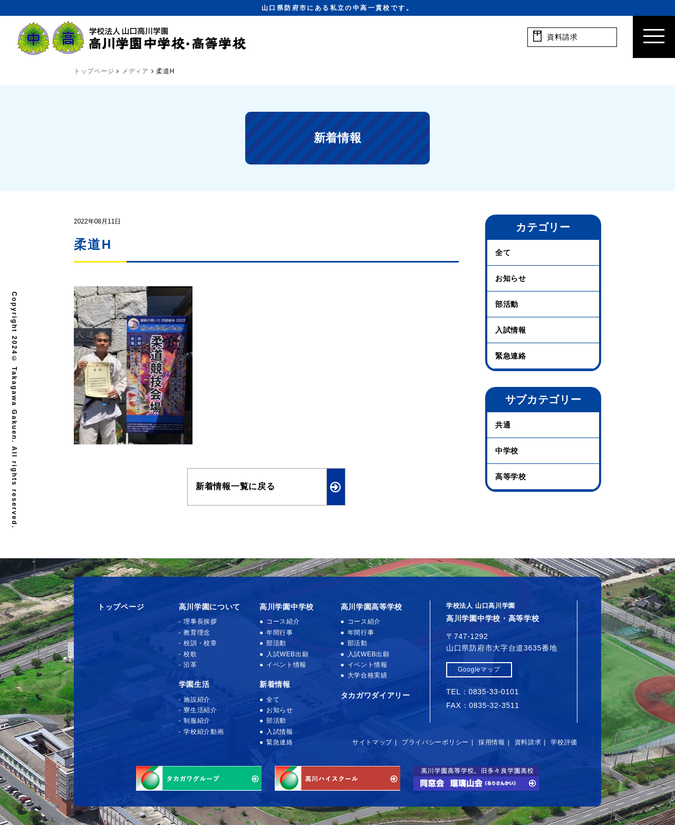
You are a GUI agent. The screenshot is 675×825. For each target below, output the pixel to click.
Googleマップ (479, 669)
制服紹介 (197, 720)
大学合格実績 (368, 675)
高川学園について (210, 607)
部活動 (506, 304)
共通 (502, 425)
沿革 (190, 664)
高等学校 (510, 476)
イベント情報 (286, 664)
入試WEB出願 (287, 654)
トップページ (121, 607)
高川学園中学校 (286, 607)
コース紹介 (283, 621)
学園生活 (194, 684)
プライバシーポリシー (435, 742)
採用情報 (491, 742)
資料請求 (528, 742)
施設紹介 (197, 699)
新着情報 (275, 684)
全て (502, 252)
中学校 (506, 451)
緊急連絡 (510, 356)
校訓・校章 (200, 643)
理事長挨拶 (200, 621)
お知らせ (510, 278)
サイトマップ (372, 742)
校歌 (190, 654)
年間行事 (279, 632)
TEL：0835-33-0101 (482, 691)
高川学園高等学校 (372, 607)
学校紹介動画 (204, 731)
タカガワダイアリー (375, 695)
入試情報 (510, 330)
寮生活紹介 (200, 710)
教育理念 (197, 632)
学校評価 (564, 742)
